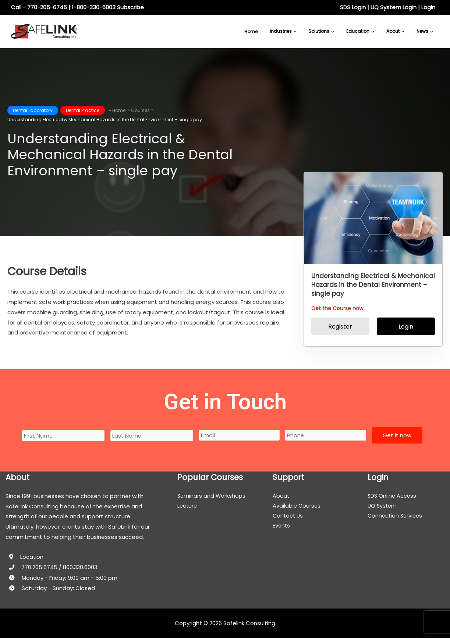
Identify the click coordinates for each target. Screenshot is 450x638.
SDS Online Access (393, 496)
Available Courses (297, 506)
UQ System (383, 506)
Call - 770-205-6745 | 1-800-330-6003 (63, 7)
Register (340, 326)
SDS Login (353, 7)
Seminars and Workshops (212, 496)
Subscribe (130, 7)
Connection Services (396, 516)
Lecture (187, 506)
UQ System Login (394, 7)
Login (428, 7)
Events (282, 526)
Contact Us (288, 516)
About (281, 496)
